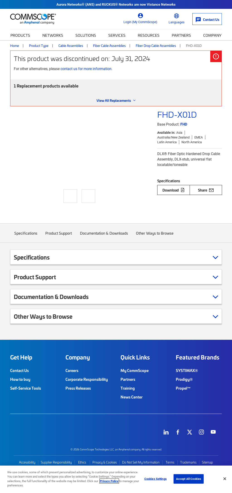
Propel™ (183, 388)
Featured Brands (197, 357)
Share (206, 189)
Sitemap (207, 462)
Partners (181, 35)
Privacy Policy (109, 481)
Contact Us (19, 370)
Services (117, 35)
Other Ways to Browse (155, 237)
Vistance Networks (161, 4)
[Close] (225, 479)
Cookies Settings (155, 479)
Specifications (25, 237)
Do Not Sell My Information (141, 462)
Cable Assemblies (70, 45)
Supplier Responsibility (56, 462)
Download (173, 189)
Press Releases (78, 388)
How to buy (20, 379)
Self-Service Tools (25, 388)
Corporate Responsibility (86, 379)
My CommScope (135, 370)
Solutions (85, 35)
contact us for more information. (86, 68)
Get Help (21, 357)
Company (212, 35)
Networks (52, 35)
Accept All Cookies (188, 479)
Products (20, 35)
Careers (71, 370)
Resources (149, 35)
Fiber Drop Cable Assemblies (156, 45)
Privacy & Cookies (104, 462)
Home (14, 45)
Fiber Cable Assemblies (109, 45)
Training (128, 388)
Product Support (58, 237)
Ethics (82, 462)
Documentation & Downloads (104, 237)
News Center (132, 397)
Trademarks (188, 462)
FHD (183, 124)
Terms (170, 462)
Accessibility (27, 462)
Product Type (38, 45)
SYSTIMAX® (187, 370)
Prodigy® (184, 379)
